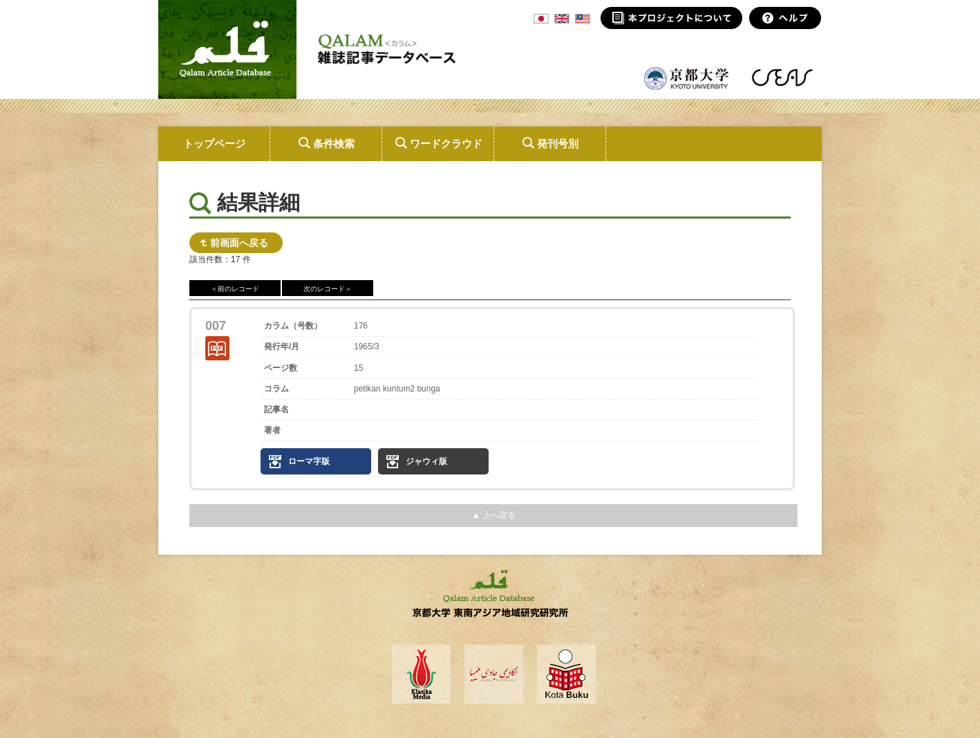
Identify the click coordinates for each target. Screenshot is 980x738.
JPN (541, 19)
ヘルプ (785, 18)
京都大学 (687, 77)
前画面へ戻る (239, 242)
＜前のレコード (235, 289)
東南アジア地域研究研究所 (782, 77)
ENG (561, 19)
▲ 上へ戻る (493, 515)
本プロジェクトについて (671, 18)
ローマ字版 (309, 461)
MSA (582, 19)
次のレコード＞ (327, 289)
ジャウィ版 (426, 461)
